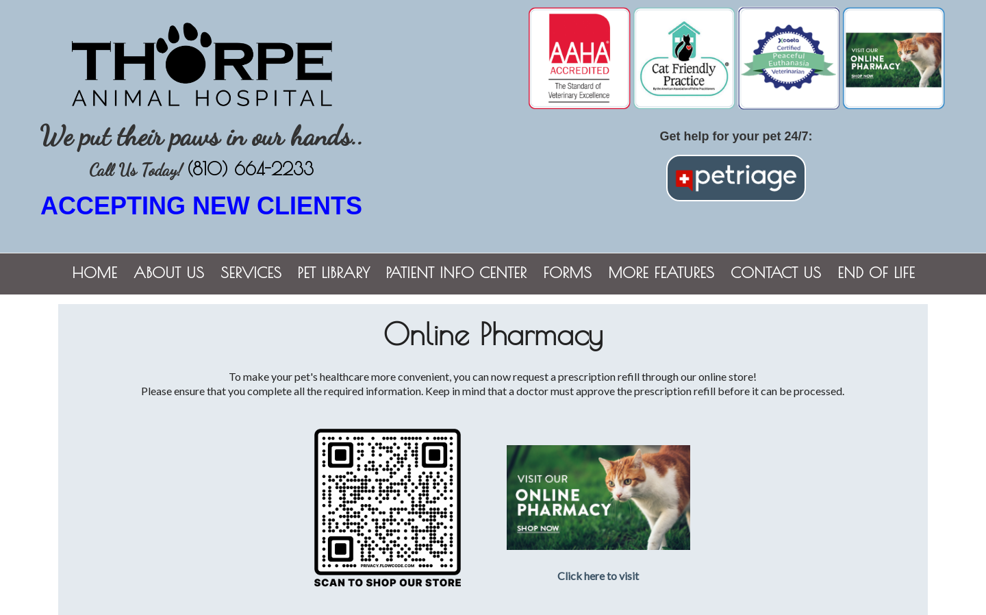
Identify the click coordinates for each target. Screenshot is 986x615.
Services (250, 272)
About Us (169, 272)
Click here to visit (598, 575)
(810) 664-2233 (250, 169)
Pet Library (334, 272)
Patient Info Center (456, 272)
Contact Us (776, 272)
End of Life (876, 272)
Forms (567, 272)
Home (94, 272)
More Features (661, 272)
